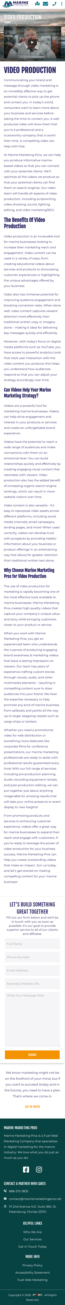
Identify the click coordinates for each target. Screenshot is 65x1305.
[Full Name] (32, 943)
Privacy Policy (32, 1265)
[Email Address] (32, 970)
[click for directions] (37, 5)
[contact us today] (45, 4)
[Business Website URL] (32, 983)
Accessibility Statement (32, 1272)
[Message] (32, 1019)
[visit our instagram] (39, 1174)
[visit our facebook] (26, 1174)
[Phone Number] (32, 957)
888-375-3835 (18, 1191)
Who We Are (32, 1232)
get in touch (32, 1106)
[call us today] (54, 5)
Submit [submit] (32, 1055)
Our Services (32, 1239)
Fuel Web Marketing (32, 1280)
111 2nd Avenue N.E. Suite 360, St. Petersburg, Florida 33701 (32, 1209)
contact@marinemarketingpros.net (35, 1199)
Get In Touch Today (32, 1246)
